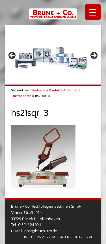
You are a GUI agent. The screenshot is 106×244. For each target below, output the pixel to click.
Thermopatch (21, 95)
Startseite (38, 90)
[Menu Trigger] (93, 12)
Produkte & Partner (63, 90)
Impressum (45, 237)
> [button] (93, 56)
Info (28, 237)
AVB (89, 237)
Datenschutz (71, 237)
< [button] (12, 56)
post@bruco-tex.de (40, 231)
